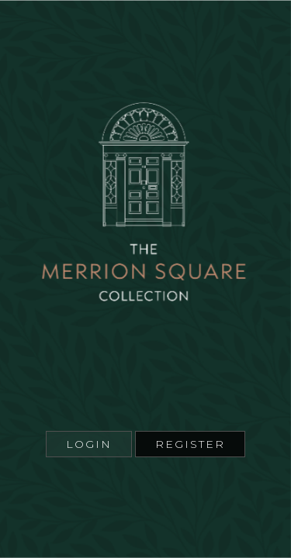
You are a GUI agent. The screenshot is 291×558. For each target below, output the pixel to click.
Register (190, 444)
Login (89, 444)
